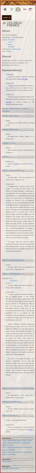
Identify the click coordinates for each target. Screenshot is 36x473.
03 (4, 129)
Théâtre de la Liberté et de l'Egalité (19, 388)
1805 (6, 143)
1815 (6, 415)
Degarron (31, 88)
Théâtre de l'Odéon (14, 108)
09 (2, 129)
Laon (22, 170)
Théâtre (11, 115)
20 (2, 402)
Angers (16, 115)
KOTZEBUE (11, 40)
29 (2, 108)
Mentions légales (7, 461)
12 (4, 156)
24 (2, 415)
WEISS (10, 44)
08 (2, 115)
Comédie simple (16, 49)
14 (2, 273)
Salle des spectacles (15, 170)
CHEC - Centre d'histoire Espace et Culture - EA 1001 (17, 440)
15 (2, 170)
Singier (21, 104)
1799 (6, 108)
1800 (6, 115)
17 (2, 143)
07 (4, 108)
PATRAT (10, 42)
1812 (6, 273)
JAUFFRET (11, 46)
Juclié (7, 429)
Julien (7, 79)
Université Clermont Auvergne (11, 468)
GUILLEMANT (13, 281)
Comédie (8, 51)
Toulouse (31, 388)
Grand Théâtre (13, 402)
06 (4, 273)
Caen (15, 415)
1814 (6, 388)
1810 (6, 156)
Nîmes (20, 402)
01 (4, 115)
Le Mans (13, 143)
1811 (6, 170)
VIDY (11, 278)
